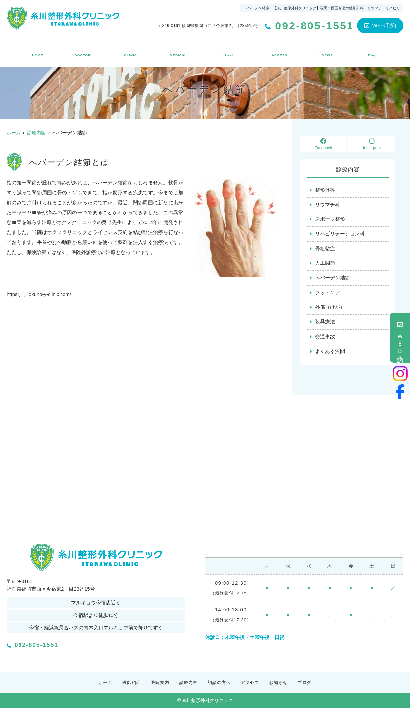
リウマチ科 (327, 205)
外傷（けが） (330, 309)
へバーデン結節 (332, 279)
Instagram (371, 144)
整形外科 (325, 190)
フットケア (327, 294)
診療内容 (178, 51)
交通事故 (325, 339)
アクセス (280, 51)
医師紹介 (82, 51)
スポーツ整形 (330, 220)
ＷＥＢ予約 (400, 338)
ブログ (373, 51)
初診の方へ (229, 51)
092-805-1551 (52, 646)
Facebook (323, 144)
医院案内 (130, 51)
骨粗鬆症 (325, 250)
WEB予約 (380, 26)
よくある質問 (330, 354)
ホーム (37, 51)
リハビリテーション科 (340, 235)
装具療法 (325, 324)
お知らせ (328, 51)
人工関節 (325, 264)
